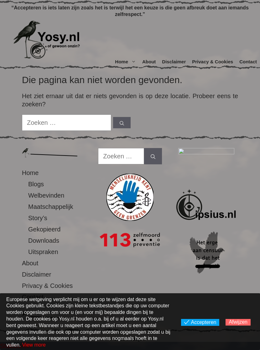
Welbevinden (46, 195)
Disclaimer (174, 61)
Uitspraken (43, 251)
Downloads (43, 240)
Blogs (36, 184)
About (149, 61)
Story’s (37, 218)
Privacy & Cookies (212, 61)
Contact (248, 61)
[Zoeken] (122, 122)
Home (127, 62)
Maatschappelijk (50, 206)
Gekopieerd (44, 229)
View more (34, 344)
